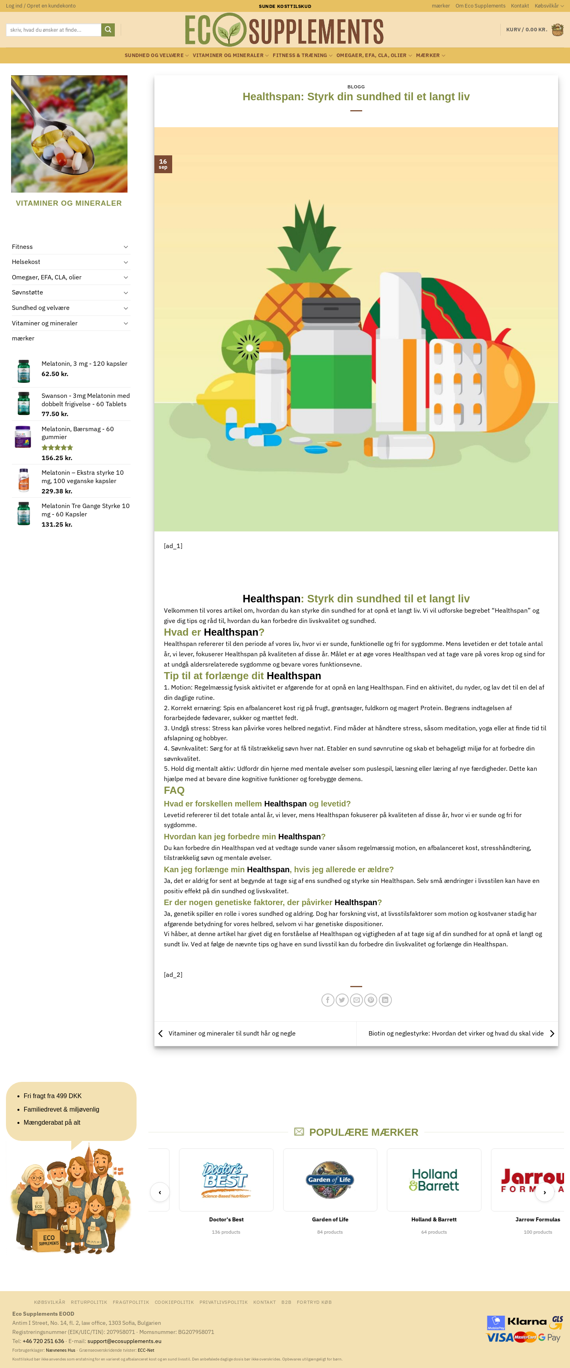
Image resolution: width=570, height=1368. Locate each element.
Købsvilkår (549, 6)
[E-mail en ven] (356, 1000)
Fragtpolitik (131, 1302)
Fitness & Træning (302, 55)
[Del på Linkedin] (385, 1000)
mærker (441, 5)
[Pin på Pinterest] (370, 1000)
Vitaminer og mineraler (231, 55)
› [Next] (544, 1191)
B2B (286, 1302)
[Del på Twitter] (342, 1000)
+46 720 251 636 (43, 1341)
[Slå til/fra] (126, 246)
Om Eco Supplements (480, 5)
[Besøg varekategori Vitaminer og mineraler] (64, 147)
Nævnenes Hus (61, 1350)
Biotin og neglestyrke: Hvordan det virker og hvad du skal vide (463, 1033)
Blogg (356, 86)
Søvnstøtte (27, 292)
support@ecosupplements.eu (124, 1341)
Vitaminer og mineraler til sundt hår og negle (225, 1033)
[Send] (108, 30)
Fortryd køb (314, 1302)
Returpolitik (89, 1302)
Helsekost (26, 262)
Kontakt (520, 5)
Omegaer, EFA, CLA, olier (374, 55)
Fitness (22, 246)
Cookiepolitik (174, 1302)
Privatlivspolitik (224, 1302)
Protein (430, 708)
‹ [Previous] (160, 1191)
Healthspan (272, 598)
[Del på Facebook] (327, 1000)
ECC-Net (146, 1350)
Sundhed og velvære (157, 55)
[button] (41, 6)
